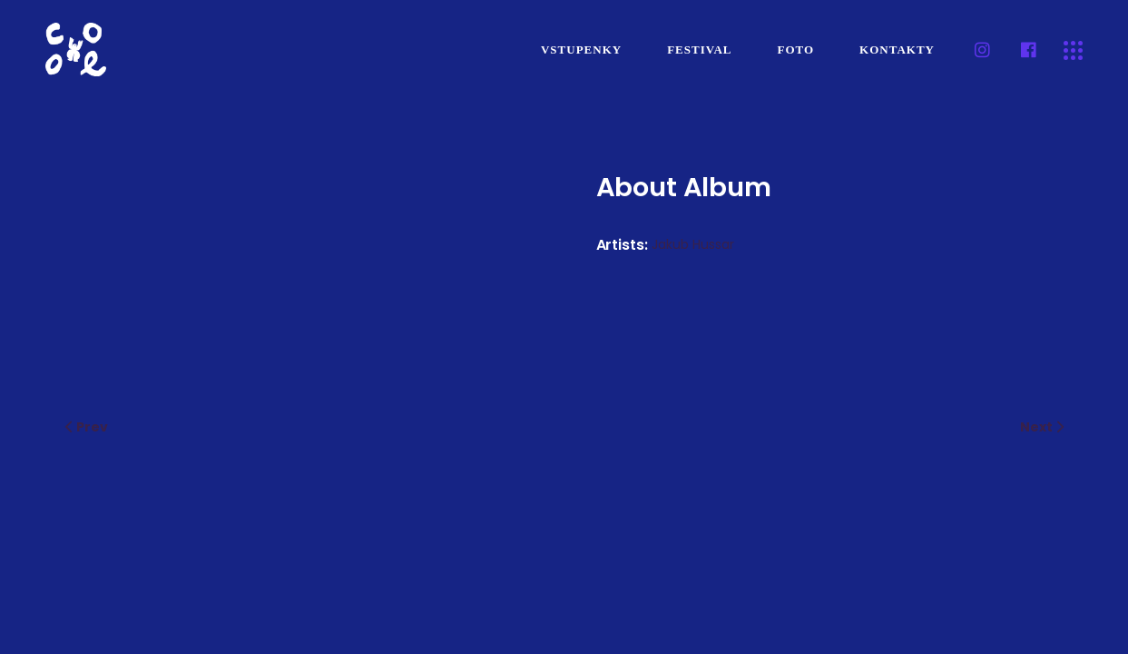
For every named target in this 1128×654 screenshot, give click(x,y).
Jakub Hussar (693, 244)
